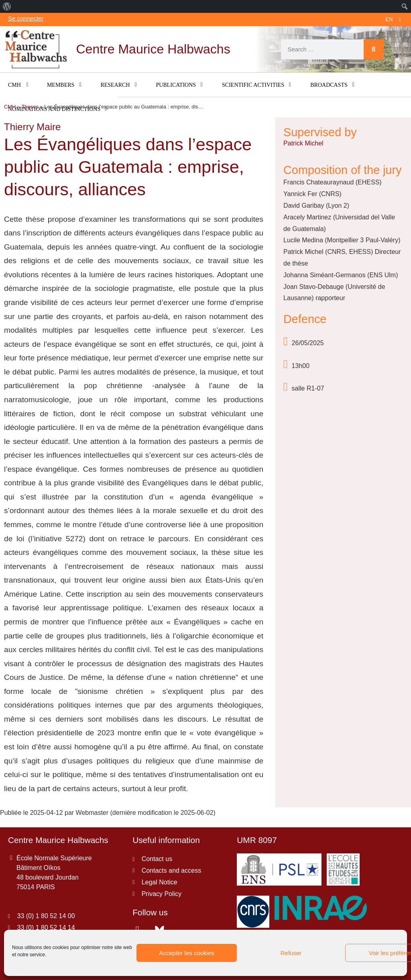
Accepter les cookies (186, 952)
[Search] (374, 49)
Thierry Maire (32, 126)
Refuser (291, 952)
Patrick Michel (303, 143)
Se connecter (25, 18)
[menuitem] (7, 6)
